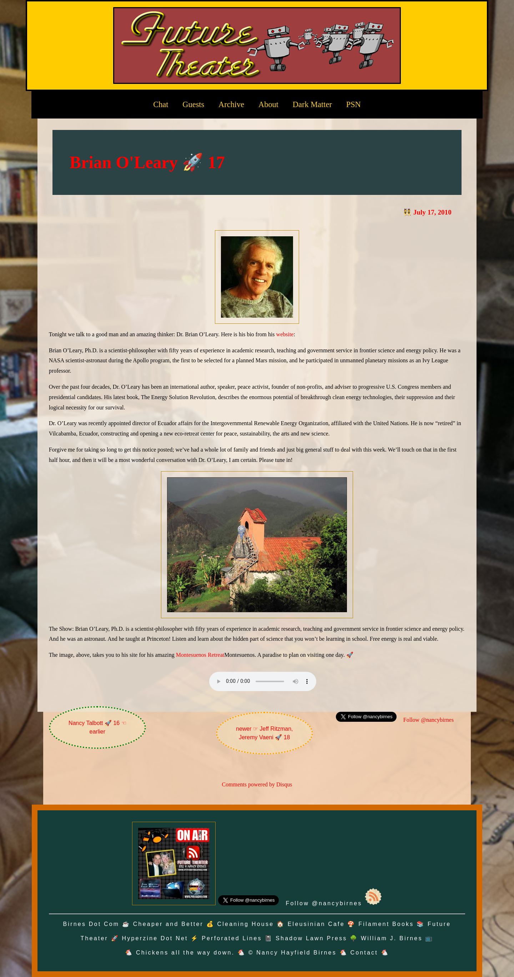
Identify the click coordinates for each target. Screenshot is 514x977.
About (268, 104)
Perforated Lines (232, 938)
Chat (160, 104)
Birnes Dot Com (91, 924)
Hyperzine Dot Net (155, 938)
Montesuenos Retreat (200, 655)
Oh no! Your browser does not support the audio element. (262, 681)
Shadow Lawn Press (311, 938)
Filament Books (386, 924)
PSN (353, 104)
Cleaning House (245, 924)
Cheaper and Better (168, 924)
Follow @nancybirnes (428, 720)
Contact (364, 953)
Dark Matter (312, 104)
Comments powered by (257, 784)
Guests (193, 104)
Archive (231, 104)
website (285, 334)
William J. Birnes (392, 938)
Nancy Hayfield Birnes (296, 953)
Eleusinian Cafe (316, 924)
